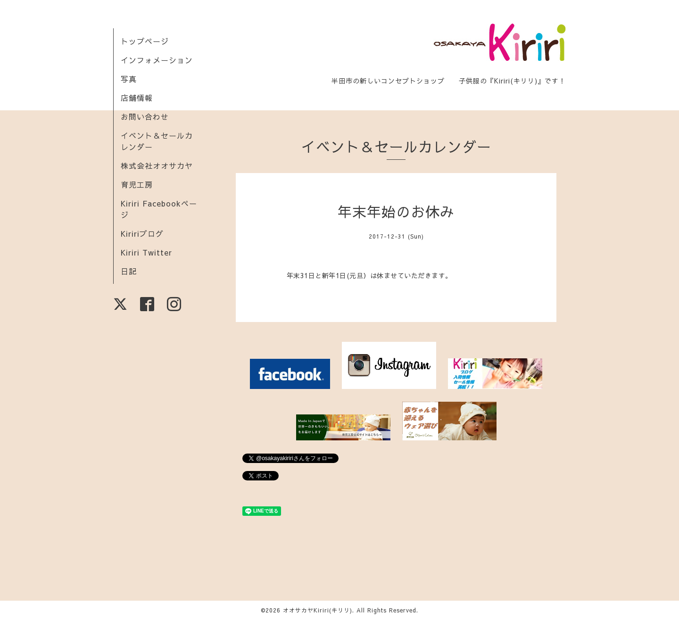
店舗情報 (137, 97)
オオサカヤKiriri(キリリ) (317, 610)
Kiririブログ (142, 233)
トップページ (145, 41)
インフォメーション (157, 60)
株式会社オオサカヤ (157, 165)
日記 (129, 271)
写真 (129, 79)
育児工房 (137, 184)
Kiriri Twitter (146, 252)
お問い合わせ (145, 116)
